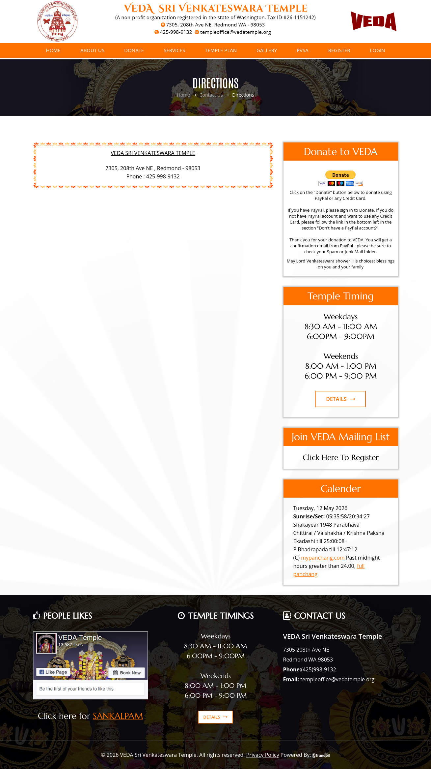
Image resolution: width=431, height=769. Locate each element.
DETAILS (340, 399)
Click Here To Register (341, 457)
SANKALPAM (118, 716)
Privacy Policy (262, 754)
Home (183, 95)
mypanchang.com (323, 557)
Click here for (65, 716)
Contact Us (211, 95)
